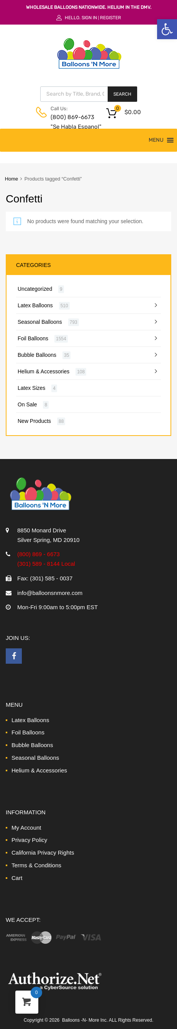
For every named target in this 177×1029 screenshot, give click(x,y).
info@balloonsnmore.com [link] (49, 593)
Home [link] (11, 179)
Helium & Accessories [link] (43, 371)
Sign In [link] (89, 17)
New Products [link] (34, 421)
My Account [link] (26, 827)
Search (122, 94)
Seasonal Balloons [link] (40, 322)
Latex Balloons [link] (35, 305)
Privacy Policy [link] (29, 840)
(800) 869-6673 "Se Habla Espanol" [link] (69, 122)
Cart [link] (16, 878)
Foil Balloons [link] (33, 338)
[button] (156, 140)
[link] (167, 29)
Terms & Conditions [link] (36, 865)
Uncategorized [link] (35, 289)
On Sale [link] (27, 404)
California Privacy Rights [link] (42, 852)
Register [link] (110, 17)
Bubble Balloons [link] (37, 355)
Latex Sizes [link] (31, 388)
